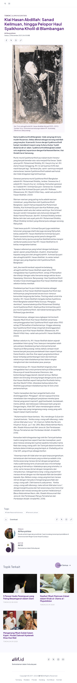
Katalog (42, 680)
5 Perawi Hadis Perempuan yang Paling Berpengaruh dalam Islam (18, 597)
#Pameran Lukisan (32, 512)
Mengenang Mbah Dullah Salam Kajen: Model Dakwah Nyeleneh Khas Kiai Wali (18, 635)
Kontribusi (50, 680)
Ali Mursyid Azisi (24, 531)
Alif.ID (20, 545)
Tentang (18, 680)
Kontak (59, 680)
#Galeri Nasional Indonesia (14, 512)
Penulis (34, 680)
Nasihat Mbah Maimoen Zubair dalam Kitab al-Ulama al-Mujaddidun (54, 598)
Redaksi (27, 680)
